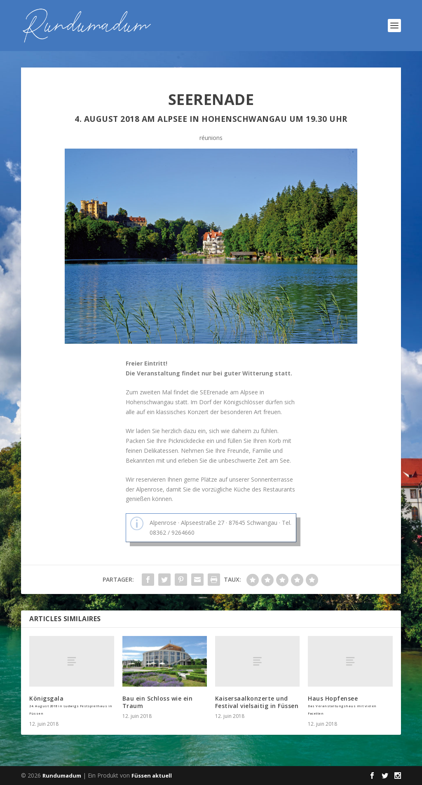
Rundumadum (61, 775)
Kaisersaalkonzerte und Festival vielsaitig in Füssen (257, 702)
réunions (211, 138)
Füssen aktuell (151, 775)
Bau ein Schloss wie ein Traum (157, 702)
